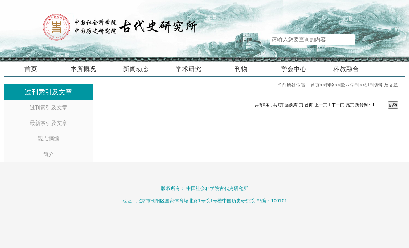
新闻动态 (136, 69)
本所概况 (83, 69)
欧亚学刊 (349, 85)
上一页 (321, 105)
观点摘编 (48, 138)
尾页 (350, 105)
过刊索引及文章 (48, 107)
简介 (48, 154)
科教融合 (346, 69)
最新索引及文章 (48, 123)
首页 (30, 69)
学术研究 (188, 69)
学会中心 (294, 69)
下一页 (338, 105)
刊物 (241, 69)
